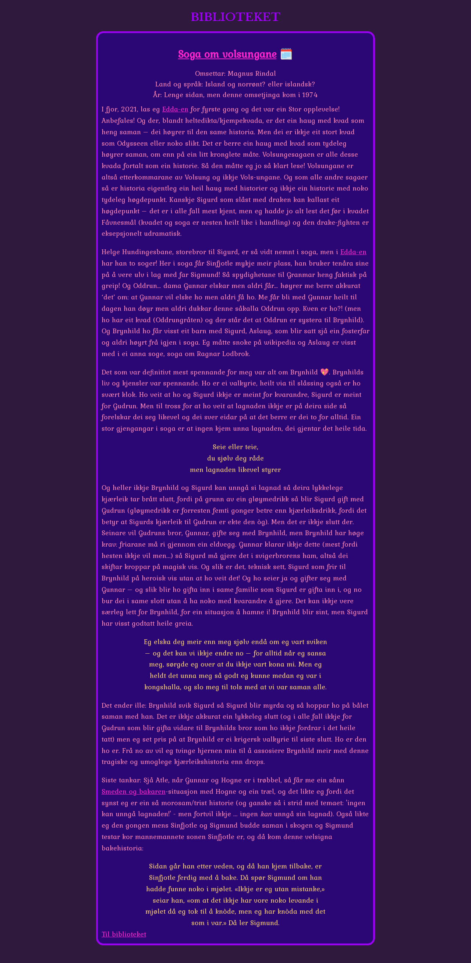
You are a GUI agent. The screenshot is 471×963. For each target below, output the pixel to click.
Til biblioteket (124, 934)
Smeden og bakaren (134, 791)
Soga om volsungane (227, 54)
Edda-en (175, 109)
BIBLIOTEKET (235, 17)
